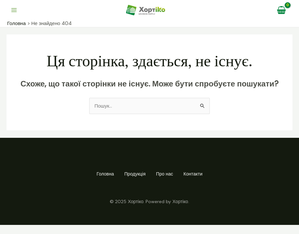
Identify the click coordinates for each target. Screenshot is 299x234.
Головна (105, 174)
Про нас (164, 174)
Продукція (135, 174)
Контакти (192, 174)
